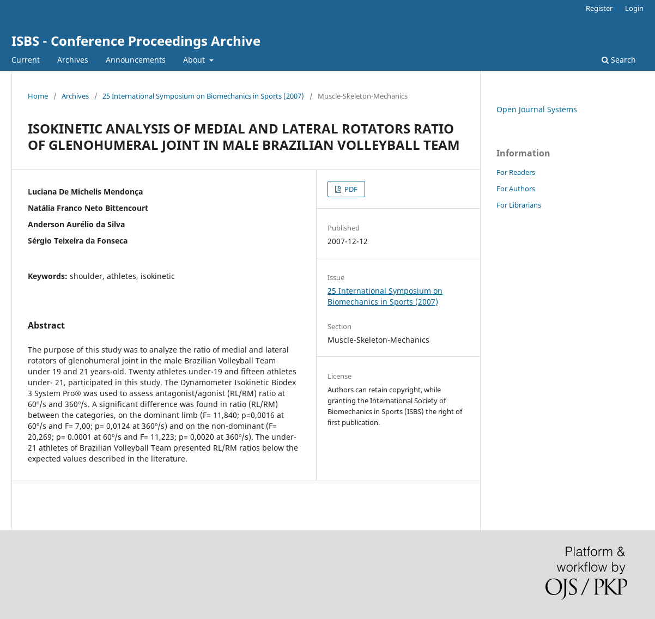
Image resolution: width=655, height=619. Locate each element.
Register (599, 8)
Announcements (136, 59)
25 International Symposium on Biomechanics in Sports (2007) (203, 96)
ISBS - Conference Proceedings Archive (135, 41)
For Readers (515, 172)
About (195, 59)
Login (634, 8)
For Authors (515, 188)
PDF (350, 189)
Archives (72, 59)
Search (619, 59)
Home (38, 96)
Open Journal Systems (536, 109)
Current (25, 59)
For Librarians (518, 205)
